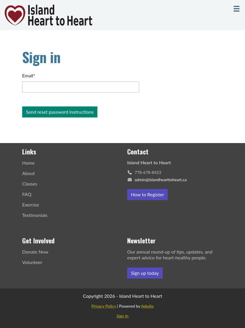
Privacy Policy (104, 306)
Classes (29, 183)
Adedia (147, 306)
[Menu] (236, 9)
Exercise (30, 204)
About (28, 173)
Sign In (122, 315)
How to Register (147, 194)
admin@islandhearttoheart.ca (161, 179)
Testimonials (34, 215)
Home (28, 162)
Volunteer (32, 262)
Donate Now (35, 251)
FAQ (26, 194)
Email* (28, 75)
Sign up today (145, 273)
